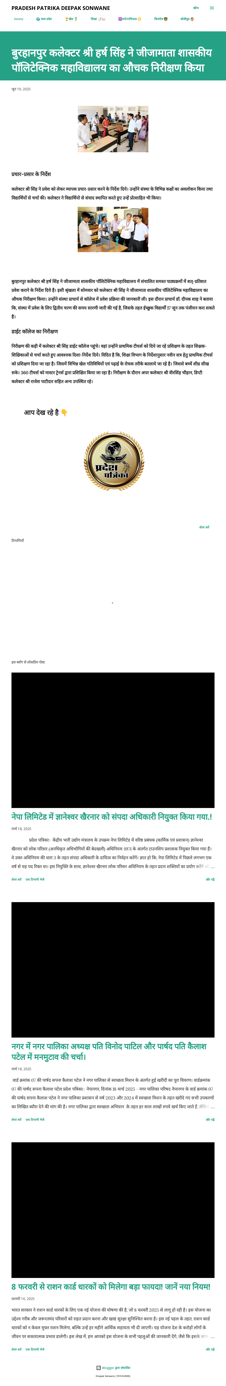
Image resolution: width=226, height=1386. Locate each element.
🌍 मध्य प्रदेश (41, 19)
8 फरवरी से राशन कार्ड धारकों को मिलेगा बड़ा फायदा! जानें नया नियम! (110, 1286)
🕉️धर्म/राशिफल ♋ (127, 19)
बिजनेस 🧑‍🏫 (158, 19)
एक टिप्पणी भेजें (35, 879)
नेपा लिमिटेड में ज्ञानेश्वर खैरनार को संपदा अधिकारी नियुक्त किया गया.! (111, 816)
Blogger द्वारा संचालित (113, 1368)
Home (16, 19)
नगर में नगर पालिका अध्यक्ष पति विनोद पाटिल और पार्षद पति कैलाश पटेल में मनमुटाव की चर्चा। (108, 1051)
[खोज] (196, 8)
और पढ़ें (210, 879)
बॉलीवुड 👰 (184, 19)
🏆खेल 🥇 (68, 19)
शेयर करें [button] (204, 527)
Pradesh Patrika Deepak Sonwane (60, 7)
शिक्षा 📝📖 (95, 19)
